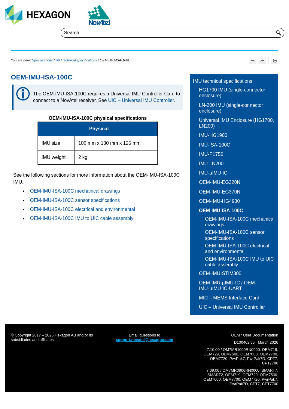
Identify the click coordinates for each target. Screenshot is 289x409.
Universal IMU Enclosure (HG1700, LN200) (236, 123)
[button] (278, 33)
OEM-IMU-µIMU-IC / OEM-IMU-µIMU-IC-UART (227, 285)
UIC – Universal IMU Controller (232, 307)
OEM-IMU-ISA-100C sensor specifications (234, 235)
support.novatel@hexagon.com (144, 339)
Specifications (42, 60)
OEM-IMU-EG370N (219, 191)
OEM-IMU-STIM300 (220, 273)
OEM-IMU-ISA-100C (221, 210)
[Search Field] (172, 33)
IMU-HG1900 (213, 135)
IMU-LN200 (211, 163)
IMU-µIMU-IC (213, 172)
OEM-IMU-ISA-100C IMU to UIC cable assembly (239, 261)
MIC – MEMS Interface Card (229, 297)
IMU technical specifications (222, 81)
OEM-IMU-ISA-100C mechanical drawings (239, 221)
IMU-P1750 (211, 154)
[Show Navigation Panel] (281, 15)
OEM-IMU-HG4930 (219, 201)
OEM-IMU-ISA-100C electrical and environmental (237, 248)
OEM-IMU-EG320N (219, 182)
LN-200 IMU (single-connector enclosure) (231, 108)
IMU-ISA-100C (214, 144)
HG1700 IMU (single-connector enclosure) (232, 92)
